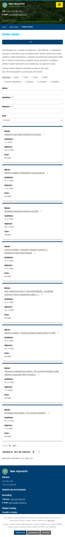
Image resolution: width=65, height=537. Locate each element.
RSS (45, 42)
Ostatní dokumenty (13, 81)
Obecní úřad (13, 27)
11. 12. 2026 (8, 188)
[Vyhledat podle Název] (32, 92)
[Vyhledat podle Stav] (32, 120)
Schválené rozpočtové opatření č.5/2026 (23, 211)
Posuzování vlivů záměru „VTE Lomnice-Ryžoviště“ (27, 413)
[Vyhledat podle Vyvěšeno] (32, 102)
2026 (45, 77)
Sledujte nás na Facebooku (14, 489)
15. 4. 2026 (8, 302)
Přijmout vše (20, 533)
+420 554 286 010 (14, 11)
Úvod (4, 27)
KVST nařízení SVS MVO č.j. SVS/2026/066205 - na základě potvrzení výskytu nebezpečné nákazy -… (28, 293)
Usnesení (42, 81)
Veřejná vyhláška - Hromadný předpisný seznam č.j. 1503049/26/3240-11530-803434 (26, 251)
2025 (36, 77)
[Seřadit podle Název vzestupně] (9, 87)
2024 (26, 77)
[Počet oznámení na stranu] (35, 452)
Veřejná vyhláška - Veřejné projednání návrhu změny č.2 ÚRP (32, 333)
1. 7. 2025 (8, 142)
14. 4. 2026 (8, 260)
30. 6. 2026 (9, 150)
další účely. (51, 520)
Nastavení (45, 533)
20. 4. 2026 (9, 382)
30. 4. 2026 (9, 227)
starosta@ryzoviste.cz (17, 14)
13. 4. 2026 (8, 219)
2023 (16, 77)
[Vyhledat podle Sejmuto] (32, 110)
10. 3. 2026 (8, 180)
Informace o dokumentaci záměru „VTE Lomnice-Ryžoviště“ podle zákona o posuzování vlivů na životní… (31, 373)
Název (5, 88)
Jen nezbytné (33, 533)
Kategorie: (6, 77)
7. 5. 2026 (8, 390)
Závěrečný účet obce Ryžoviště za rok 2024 (24, 134)
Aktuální (7, 158)
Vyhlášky (55, 81)
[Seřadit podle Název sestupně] (9, 88)
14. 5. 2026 (8, 268)
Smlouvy (30, 81)
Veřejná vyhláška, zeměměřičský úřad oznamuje (26, 172)
